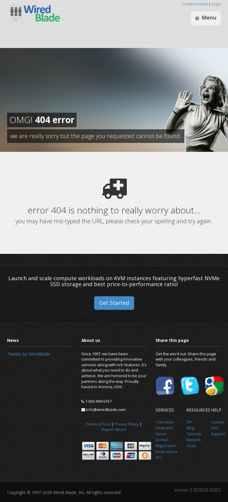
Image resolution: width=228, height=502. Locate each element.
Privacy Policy (126, 424)
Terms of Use (98, 424)
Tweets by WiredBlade (28, 354)
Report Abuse (114, 429)
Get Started (114, 302)
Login (216, 4)
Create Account (195, 4)
